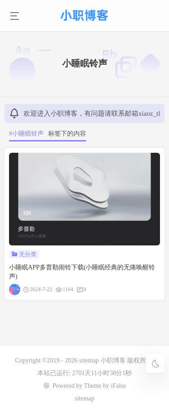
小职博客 (114, 360)
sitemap (89, 360)
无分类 (28, 254)
